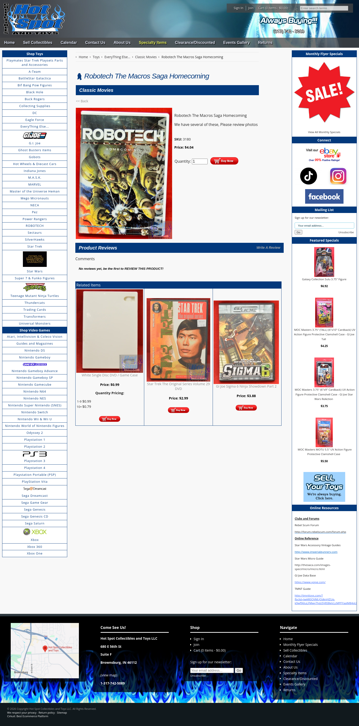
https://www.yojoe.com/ (310, 582)
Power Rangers (35, 219)
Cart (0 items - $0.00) (273, 8)
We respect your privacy (21, 712)
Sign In (238, 8)
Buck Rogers (35, 99)
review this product (143, 268)
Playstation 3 (34, 461)
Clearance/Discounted (195, 43)
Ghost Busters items (34, 150)
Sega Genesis (35, 509)
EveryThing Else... (35, 126)
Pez (35, 212)
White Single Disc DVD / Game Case (110, 375)
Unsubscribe (346, 232)
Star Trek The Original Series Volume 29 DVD (178, 386)
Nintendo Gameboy (35, 357)
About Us (122, 43)
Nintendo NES (35, 398)
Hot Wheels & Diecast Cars (34, 164)
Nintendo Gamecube (34, 384)
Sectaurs (35, 232)
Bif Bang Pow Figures (35, 85)
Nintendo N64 (34, 391)
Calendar (69, 43)
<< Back (82, 101)
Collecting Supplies (34, 106)
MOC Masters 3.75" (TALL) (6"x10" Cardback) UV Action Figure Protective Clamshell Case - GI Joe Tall (324, 334)
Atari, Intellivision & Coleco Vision (35, 336)
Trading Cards (34, 309)
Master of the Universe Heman (35, 191)
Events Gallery (236, 43)
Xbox (35, 540)
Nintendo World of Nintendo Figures (34, 426)
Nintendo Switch (34, 412)
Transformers (35, 316)
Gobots (35, 157)
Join (251, 8)
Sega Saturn (35, 523)
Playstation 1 (34, 439)
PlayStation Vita (35, 481)
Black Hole (34, 92)
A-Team (35, 71)
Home (9, 43)
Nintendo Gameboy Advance (35, 371)
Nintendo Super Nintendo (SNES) (35, 405)
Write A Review (268, 247)
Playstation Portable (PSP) (35, 474)
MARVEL (34, 184)
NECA (34, 205)
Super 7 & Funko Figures (35, 278)
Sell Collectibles (37, 43)
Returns (265, 43)
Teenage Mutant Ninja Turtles (34, 296)
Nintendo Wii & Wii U (35, 419)
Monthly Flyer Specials (300, 644)
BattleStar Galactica (35, 78)
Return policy (47, 712)
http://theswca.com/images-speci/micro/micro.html (313, 566)
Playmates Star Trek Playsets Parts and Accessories (34, 62)
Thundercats (35, 303)
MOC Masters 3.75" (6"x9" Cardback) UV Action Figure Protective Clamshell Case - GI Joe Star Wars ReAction (325, 394)
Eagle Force (35, 120)
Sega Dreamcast (35, 495)
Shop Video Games (35, 330)
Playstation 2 (34, 446)
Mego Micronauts (35, 198)
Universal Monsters (35, 323)
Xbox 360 (34, 546)
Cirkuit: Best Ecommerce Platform (27, 716)
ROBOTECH (35, 225)
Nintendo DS (35, 350)
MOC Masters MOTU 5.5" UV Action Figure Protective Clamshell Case (325, 452)
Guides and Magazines (34, 343)
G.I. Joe (35, 143)
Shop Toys (34, 54)
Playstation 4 (34, 468)
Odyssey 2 (34, 432)
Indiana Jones (35, 171)
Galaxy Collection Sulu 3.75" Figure (324, 279)
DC (34, 113)
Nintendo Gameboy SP (34, 377)
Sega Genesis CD (34, 516)
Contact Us (95, 43)
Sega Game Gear (34, 502)
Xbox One (35, 553)
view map (109, 675)
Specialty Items (153, 43)
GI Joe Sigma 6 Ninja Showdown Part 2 (246, 386)
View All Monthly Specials (324, 132)
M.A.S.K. (34, 177)
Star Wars (35, 271)
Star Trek (34, 246)
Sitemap (62, 712)
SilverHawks (35, 239)
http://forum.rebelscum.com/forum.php (320, 532)
